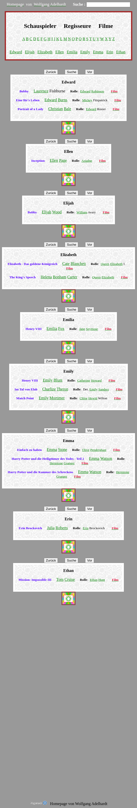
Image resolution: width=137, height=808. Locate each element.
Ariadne (86, 160)
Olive (85, 450)
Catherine (83, 380)
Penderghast (98, 450)
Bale (67, 109)
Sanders (103, 389)
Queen (105, 264)
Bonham (59, 277)
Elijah (29, 52)
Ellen (59, 52)
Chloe (84, 398)
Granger (69, 463)
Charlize (49, 389)
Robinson (97, 91)
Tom (60, 579)
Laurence (41, 91)
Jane (82, 329)
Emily (85, 52)
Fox (61, 328)
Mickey (87, 100)
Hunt (101, 580)
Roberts (62, 528)
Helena (46, 277)
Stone (62, 449)
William (81, 212)
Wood (57, 212)
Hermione (56, 463)
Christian (55, 109)
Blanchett (78, 264)
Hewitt (92, 398)
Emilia (72, 52)
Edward (16, 52)
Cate (65, 264)
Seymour (92, 329)
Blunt (58, 380)
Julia (51, 528)
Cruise (70, 579)
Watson (106, 458)
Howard (96, 380)
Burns (62, 100)
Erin (109, 52)
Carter (72, 277)
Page (63, 160)
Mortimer (57, 398)
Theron (62, 389)
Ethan (120, 52)
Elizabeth (44, 52)
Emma (98, 52)
